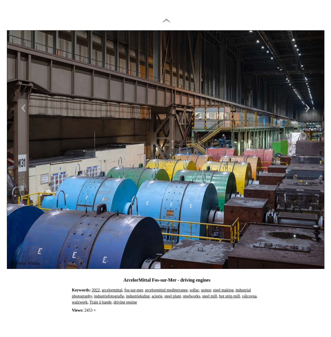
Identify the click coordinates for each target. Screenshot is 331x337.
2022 (96, 290)
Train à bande (100, 302)
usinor (206, 290)
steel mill (209, 296)
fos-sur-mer (133, 290)
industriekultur (138, 296)
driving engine (125, 302)
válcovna (249, 296)
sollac (194, 290)
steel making (223, 290)
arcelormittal (112, 290)
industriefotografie (109, 296)
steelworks (191, 296)
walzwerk (80, 302)
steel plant (172, 296)
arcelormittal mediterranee (166, 290)
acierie (157, 296)
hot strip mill (229, 296)
